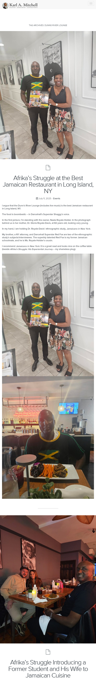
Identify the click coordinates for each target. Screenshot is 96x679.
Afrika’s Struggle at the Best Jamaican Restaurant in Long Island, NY (48, 184)
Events (56, 199)
